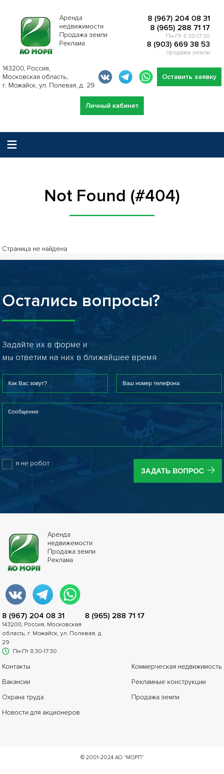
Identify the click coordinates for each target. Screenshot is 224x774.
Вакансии (16, 688)
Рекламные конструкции (169, 688)
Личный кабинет (112, 105)
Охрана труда (23, 703)
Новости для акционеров (41, 719)
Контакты (16, 673)
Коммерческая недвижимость (177, 673)
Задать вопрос (172, 477)
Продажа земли (155, 703)
